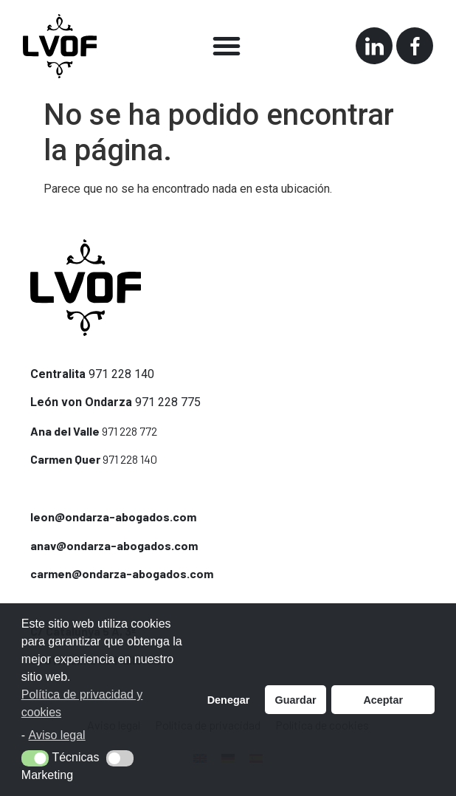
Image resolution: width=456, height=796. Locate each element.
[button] (226, 46)
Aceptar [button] (383, 700)
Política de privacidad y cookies (82, 703)
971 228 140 (121, 374)
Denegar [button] (228, 700)
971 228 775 (168, 402)
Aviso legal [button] (57, 735)
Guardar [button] (296, 700)
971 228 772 (129, 431)
